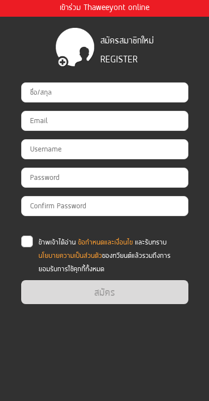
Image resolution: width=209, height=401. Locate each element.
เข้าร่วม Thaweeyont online (104, 7)
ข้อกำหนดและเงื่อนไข (105, 242)
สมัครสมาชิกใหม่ (127, 40)
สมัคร (104, 292)
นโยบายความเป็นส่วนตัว (70, 255)
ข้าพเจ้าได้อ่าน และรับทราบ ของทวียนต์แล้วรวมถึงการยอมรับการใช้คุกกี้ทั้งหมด (104, 255)
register (119, 59)
